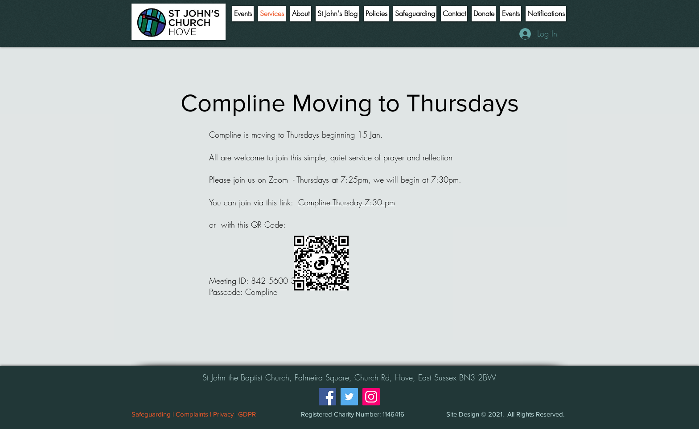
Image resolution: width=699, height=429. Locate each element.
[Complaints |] (193, 414)
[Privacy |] (225, 414)
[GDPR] (247, 414)
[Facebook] (327, 396)
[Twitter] (349, 396)
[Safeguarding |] (152, 414)
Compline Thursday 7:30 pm (346, 202)
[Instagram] (371, 396)
